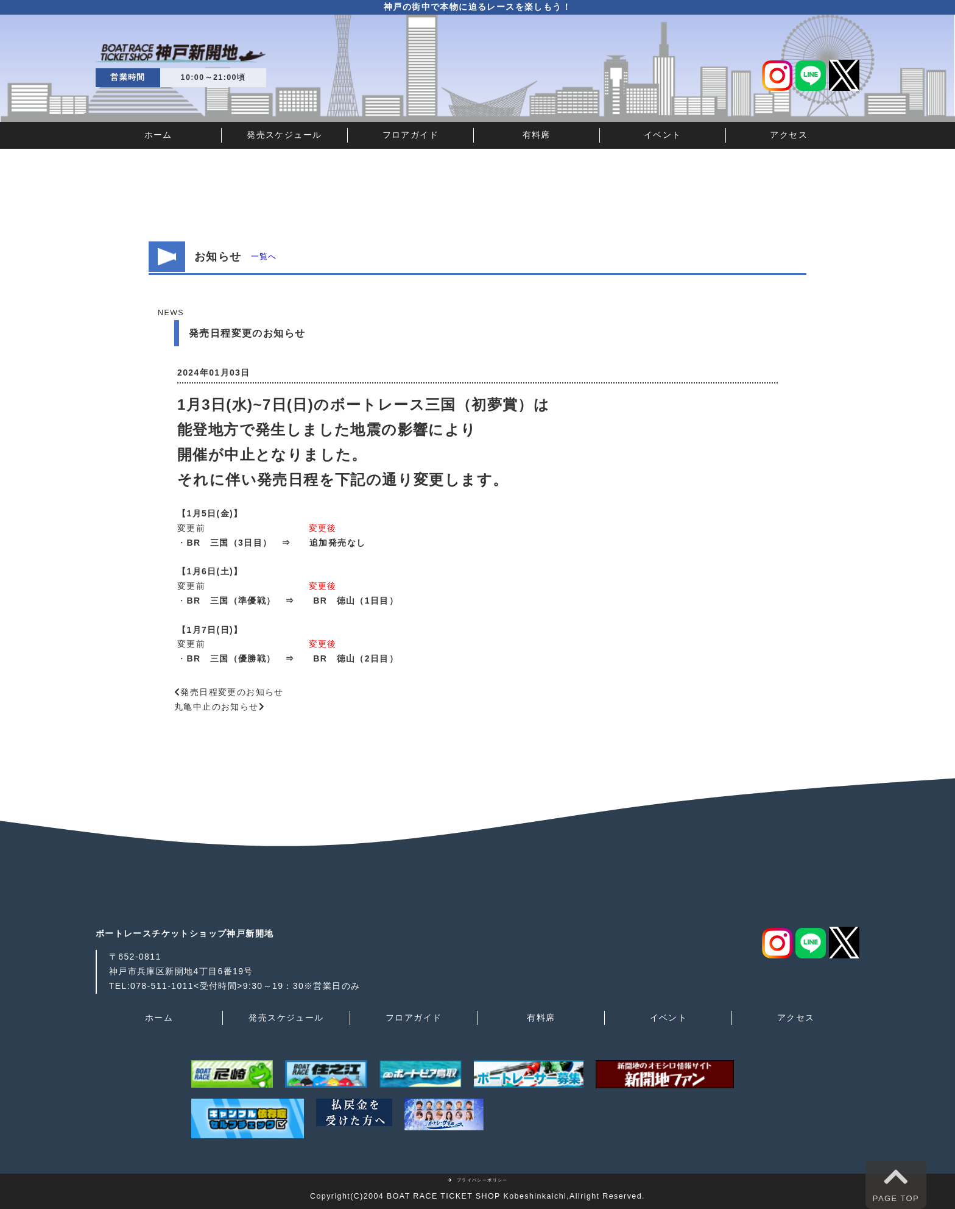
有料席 (537, 135)
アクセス (789, 135)
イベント (663, 135)
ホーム (158, 135)
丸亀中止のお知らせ (216, 706)
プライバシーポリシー (477, 1180)
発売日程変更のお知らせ (231, 692)
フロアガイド (410, 135)
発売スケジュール (284, 135)
